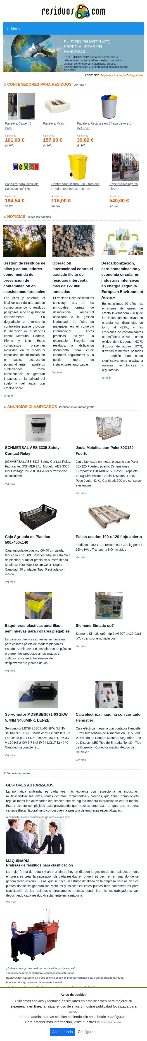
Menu (13, 28)
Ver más (8, 396)
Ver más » (80, 84)
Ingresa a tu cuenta (113, 75)
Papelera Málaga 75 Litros (123, 186)
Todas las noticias (39, 217)
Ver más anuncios (18, 773)
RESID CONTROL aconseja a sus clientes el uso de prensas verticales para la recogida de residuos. (65, 977)
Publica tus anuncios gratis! (77, 407)
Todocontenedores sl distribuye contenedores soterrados (40, 973)
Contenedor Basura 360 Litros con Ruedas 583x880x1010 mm (75, 186)
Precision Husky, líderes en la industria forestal (34, 982)
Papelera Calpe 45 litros (18, 126)
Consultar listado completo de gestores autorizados (40, 817)
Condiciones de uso (109, 1022)
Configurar (86, 1032)
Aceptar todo (62, 1032)
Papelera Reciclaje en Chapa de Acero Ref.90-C (104, 126)
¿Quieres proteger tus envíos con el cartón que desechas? (41, 968)
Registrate (136, 75)
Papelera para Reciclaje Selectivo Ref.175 (22, 186)
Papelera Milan (53, 123)
